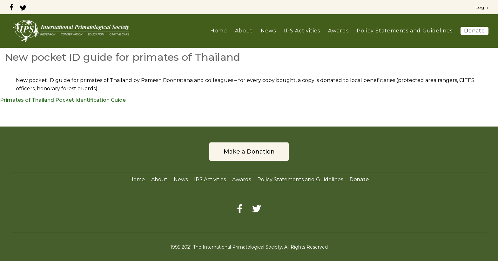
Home (218, 31)
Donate (474, 31)
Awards (338, 31)
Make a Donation (249, 151)
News (268, 31)
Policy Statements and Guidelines (405, 31)
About (244, 31)
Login (481, 7)
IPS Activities (302, 31)
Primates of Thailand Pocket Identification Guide (63, 100)
